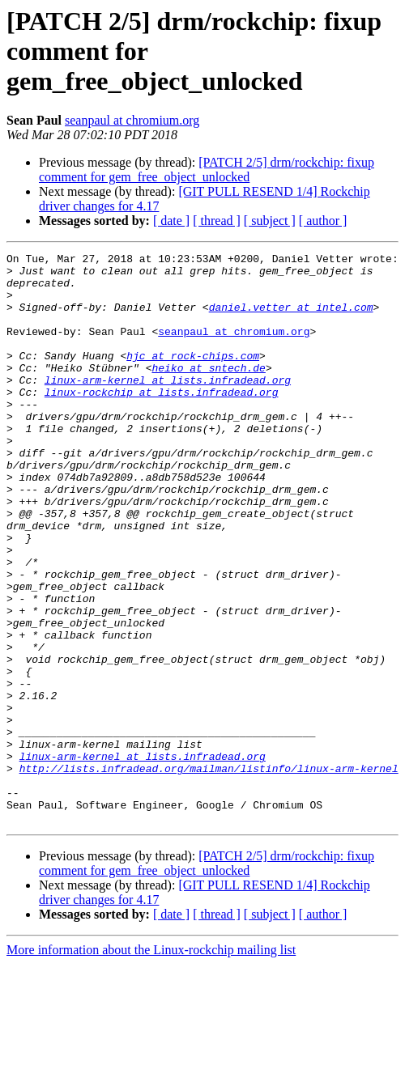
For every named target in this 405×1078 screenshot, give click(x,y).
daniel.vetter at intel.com (291, 319)
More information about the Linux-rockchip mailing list (151, 1064)
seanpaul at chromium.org (132, 120)
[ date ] (171, 220)
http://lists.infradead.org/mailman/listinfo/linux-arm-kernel (209, 872)
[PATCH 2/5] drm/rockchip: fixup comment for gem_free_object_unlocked (206, 169)
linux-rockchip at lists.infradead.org (162, 421)
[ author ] (323, 220)
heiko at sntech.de (208, 391)
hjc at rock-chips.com (192, 377)
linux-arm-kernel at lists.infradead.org (168, 406)
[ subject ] (270, 220)
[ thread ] (217, 220)
